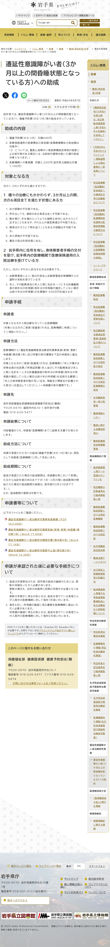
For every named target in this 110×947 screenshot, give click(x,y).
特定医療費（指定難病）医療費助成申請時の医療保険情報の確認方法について (99, 222)
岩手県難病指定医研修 (99, 548)
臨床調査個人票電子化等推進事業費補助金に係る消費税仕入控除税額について (99, 601)
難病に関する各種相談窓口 (99, 429)
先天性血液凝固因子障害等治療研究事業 (99, 704)
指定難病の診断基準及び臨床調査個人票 (99, 493)
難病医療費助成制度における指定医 (99, 532)
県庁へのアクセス (17, 900)
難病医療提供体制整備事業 (99, 445)
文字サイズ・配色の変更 (47, 15)
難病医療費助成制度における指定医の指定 (99, 360)
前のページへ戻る (21, 866)
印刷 (45, 107)
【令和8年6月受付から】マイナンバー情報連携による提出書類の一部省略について (99, 161)
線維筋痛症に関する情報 (99, 825)
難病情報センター (99, 415)
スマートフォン (97, 866)
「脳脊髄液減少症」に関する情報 (99, 802)
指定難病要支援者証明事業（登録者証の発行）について (99, 338)
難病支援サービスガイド (99, 560)
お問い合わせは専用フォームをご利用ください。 (40, 683)
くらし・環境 (37, 49)
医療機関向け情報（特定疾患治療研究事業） (99, 650)
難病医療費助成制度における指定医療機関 (99, 513)
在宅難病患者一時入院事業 (99, 401)
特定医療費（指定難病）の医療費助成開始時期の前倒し (99, 250)
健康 (61, 49)
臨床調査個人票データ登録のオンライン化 (99, 473)
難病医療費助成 (99, 297)
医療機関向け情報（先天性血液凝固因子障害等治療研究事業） (99, 727)
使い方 (86, 25)
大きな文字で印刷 (65, 107)
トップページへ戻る (50, 866)
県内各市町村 (96, 879)
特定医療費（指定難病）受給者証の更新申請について (99, 315)
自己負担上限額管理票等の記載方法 (99, 576)
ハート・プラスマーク (99, 267)
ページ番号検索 (90, 21)
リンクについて (97, 892)
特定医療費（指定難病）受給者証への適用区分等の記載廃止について (99, 193)
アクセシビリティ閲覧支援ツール (78, 15)
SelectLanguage (23, 23)
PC (79, 866)
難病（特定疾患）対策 (79, 49)
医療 (51, 49)
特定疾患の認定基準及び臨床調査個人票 (99, 669)
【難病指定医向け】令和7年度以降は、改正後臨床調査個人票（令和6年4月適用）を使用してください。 (99, 123)
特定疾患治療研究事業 (99, 634)
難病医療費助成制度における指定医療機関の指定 (99, 382)
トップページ (20, 49)
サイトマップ (24, 15)
